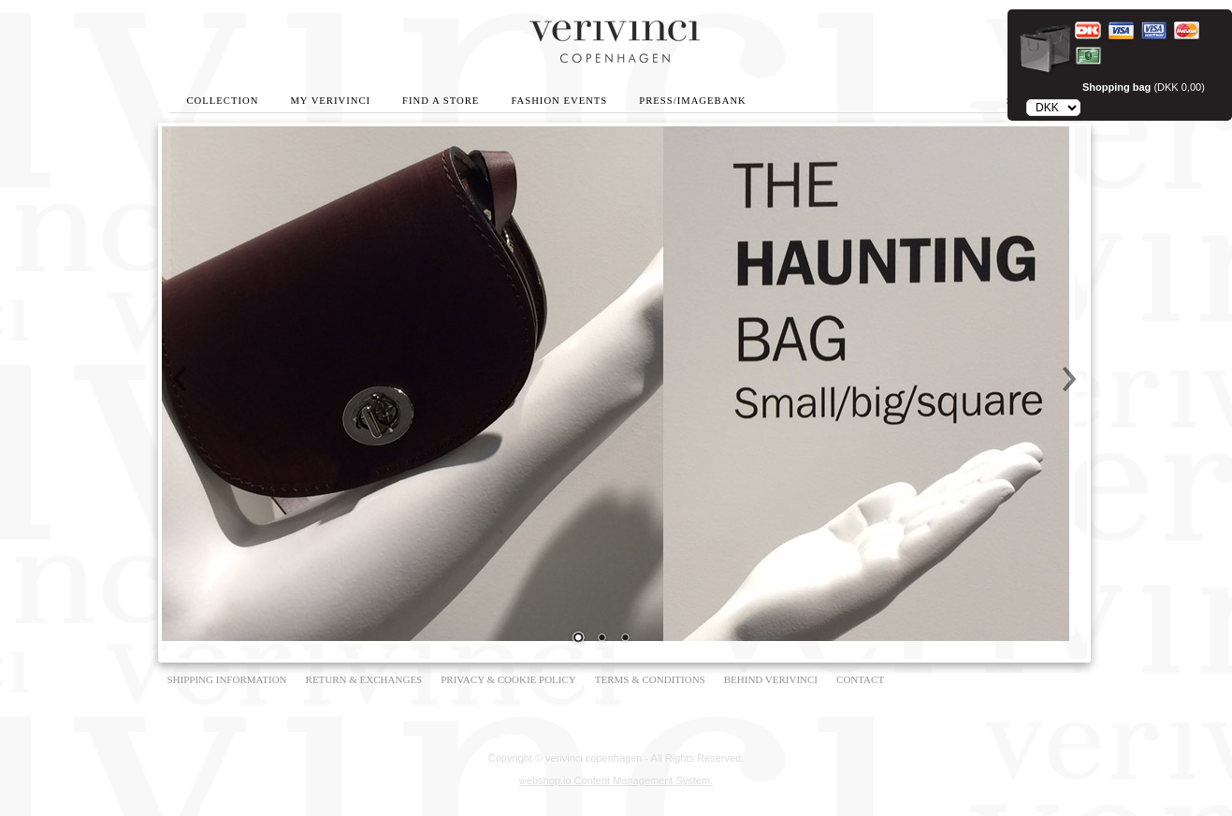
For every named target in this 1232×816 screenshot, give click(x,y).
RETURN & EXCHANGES (364, 679)
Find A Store (440, 100)
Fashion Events (559, 100)
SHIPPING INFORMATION (227, 679)
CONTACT (860, 679)
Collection (223, 100)
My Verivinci (330, 100)
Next (1068, 379)
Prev (180, 379)
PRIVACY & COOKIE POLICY (508, 679)
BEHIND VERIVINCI (771, 679)
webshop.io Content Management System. (616, 780)
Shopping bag (1116, 87)
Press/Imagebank (692, 100)
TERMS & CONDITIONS (650, 679)
